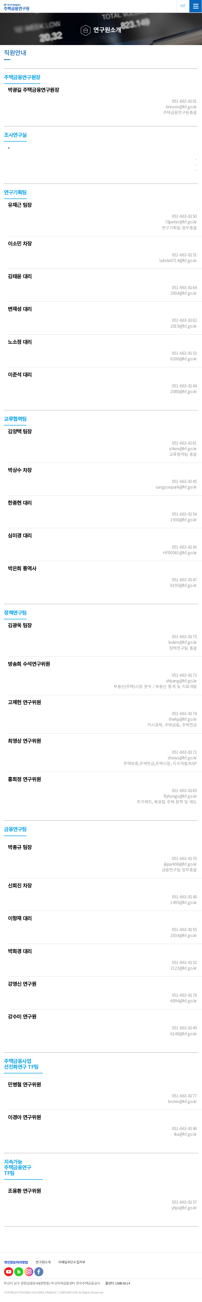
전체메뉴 (195, 6)
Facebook (38, 1271)
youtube (8, 1271)
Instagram (28, 1271)
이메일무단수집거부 (71, 1262)
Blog (18, 1271)
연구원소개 (43, 1262)
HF (182, 6)
